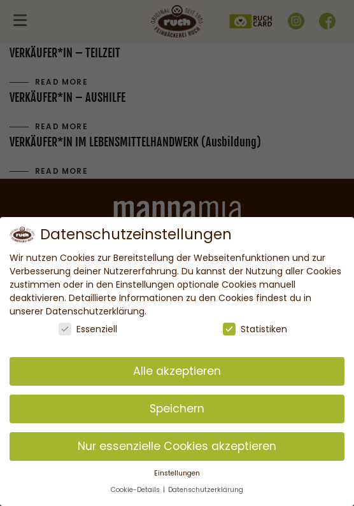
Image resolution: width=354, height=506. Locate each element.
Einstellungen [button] (177, 473)
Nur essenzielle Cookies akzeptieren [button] (177, 446)
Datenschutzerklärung (205, 490)
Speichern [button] (177, 408)
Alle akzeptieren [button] (177, 371)
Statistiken (255, 329)
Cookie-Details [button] (136, 490)
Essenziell (88, 329)
